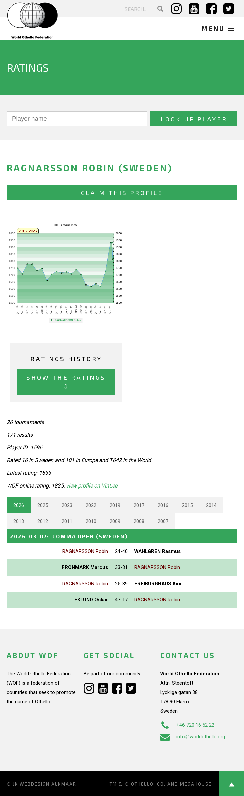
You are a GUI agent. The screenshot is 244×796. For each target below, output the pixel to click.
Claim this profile (122, 192)
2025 (42, 505)
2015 (187, 505)
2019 (115, 505)
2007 (163, 521)
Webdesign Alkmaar (48, 784)
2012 (42, 521)
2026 (18, 505)
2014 (211, 505)
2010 (91, 521)
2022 (91, 505)
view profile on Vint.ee (91, 485)
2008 (139, 521)
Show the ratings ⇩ (66, 381)
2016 (163, 505)
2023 (67, 505)
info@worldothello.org (192, 737)
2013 (18, 521)
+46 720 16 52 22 (187, 725)
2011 (67, 521)
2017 (139, 505)
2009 (115, 521)
